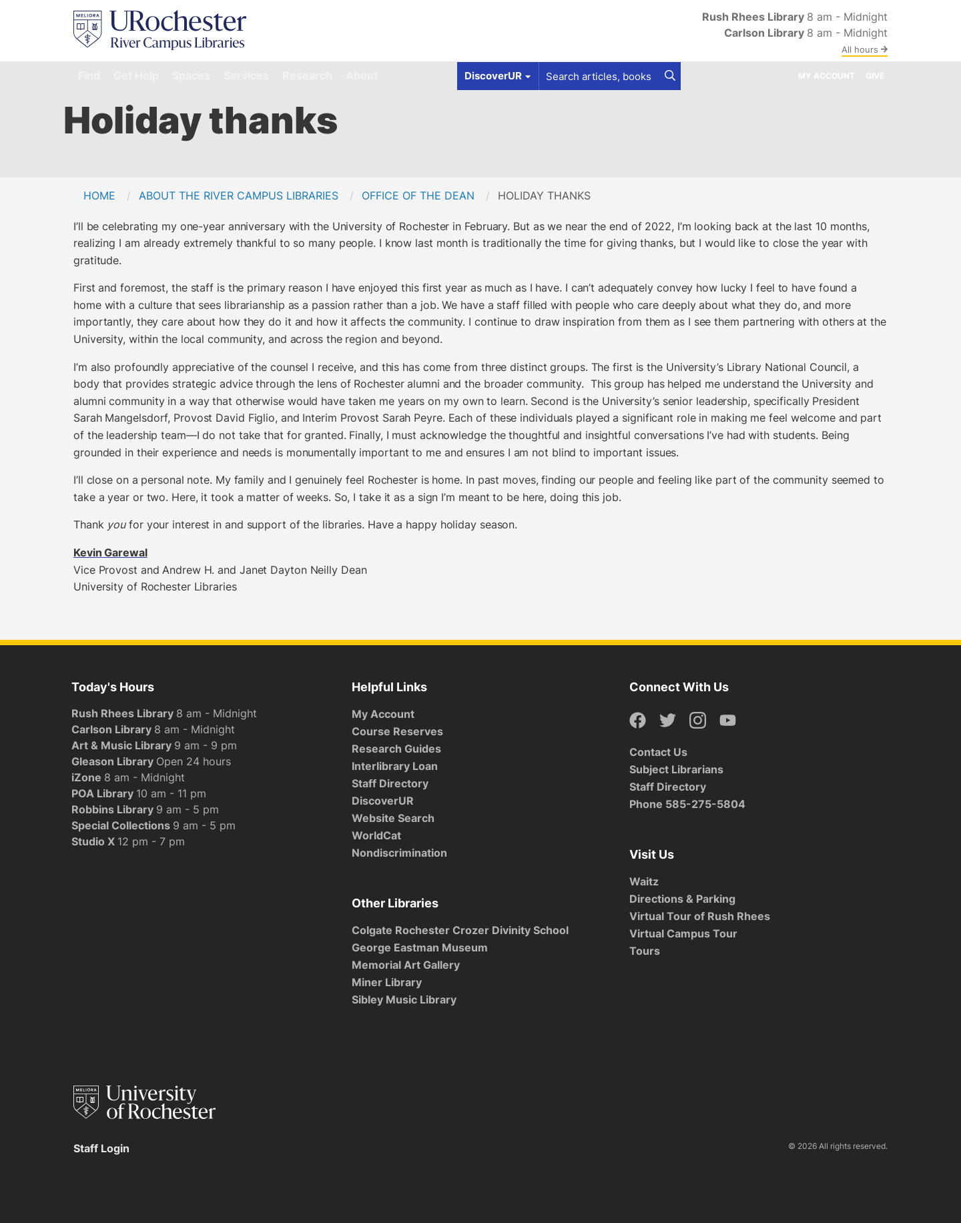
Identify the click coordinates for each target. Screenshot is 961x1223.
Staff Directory (390, 783)
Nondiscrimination (399, 852)
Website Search (393, 818)
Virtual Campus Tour (683, 933)
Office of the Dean (418, 195)
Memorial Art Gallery (406, 964)
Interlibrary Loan (395, 766)
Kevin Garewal (110, 552)
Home (99, 195)
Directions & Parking (682, 898)
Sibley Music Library (404, 999)
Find (89, 75)
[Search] (670, 76)
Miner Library (387, 982)
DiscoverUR (383, 800)
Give (875, 75)
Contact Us (658, 752)
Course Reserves (397, 731)
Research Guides (396, 748)
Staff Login (101, 1148)
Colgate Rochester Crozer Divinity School (460, 930)
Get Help (136, 75)
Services (246, 75)
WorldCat (376, 835)
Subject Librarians (676, 769)
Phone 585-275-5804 (687, 804)
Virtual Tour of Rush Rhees (699, 916)
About (362, 75)
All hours (865, 49)
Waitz (644, 881)
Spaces (191, 75)
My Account (826, 75)
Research (307, 75)
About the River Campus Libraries (238, 195)
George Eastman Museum (420, 947)
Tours (644, 950)
